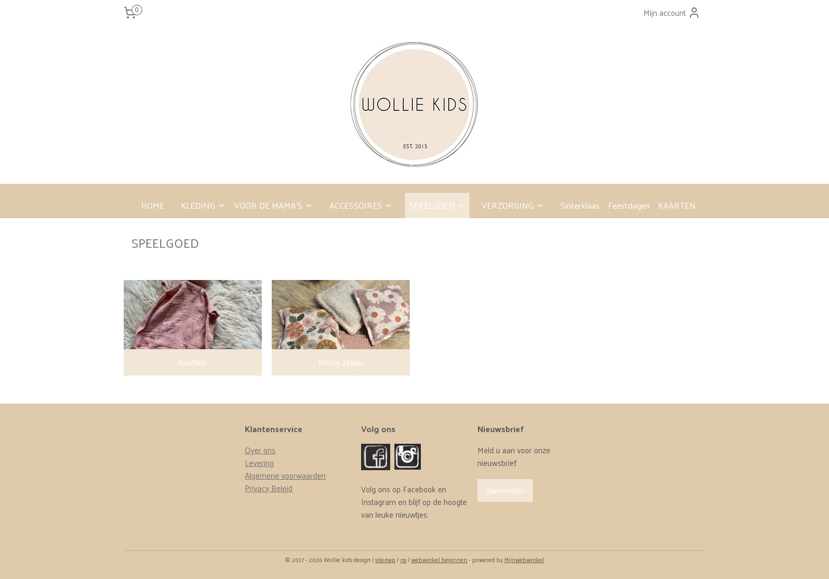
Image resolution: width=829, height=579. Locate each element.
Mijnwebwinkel (524, 559)
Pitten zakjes (340, 362)
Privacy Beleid (268, 488)
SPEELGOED (437, 205)
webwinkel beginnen (439, 559)
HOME (152, 205)
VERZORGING (513, 205)
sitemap (385, 559)
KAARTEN (677, 205)
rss (403, 559)
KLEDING (203, 205)
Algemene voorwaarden (285, 475)
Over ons (260, 450)
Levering (259, 462)
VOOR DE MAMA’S (273, 205)
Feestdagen (629, 205)
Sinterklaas (580, 205)
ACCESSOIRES (361, 205)
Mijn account (672, 12)
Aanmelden (505, 490)
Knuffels (192, 362)
